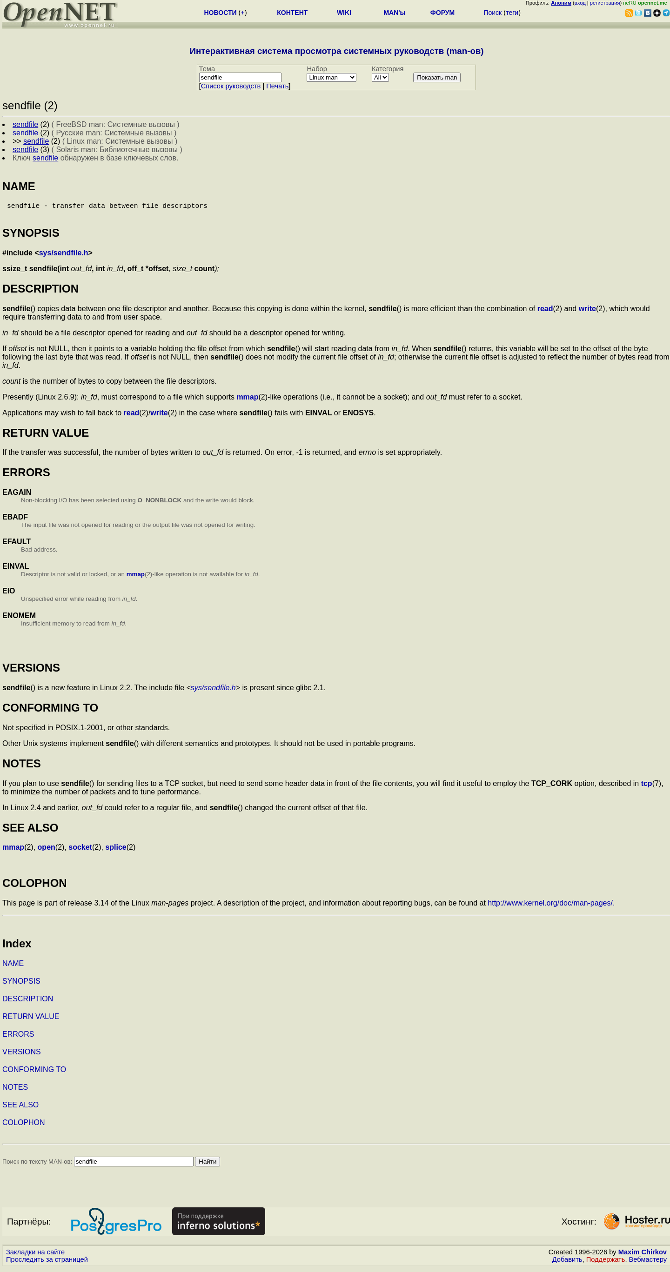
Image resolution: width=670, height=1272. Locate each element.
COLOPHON (23, 1126)
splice (115, 851)
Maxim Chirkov (642, 1255)
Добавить (567, 1263)
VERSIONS (21, 1055)
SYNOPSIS (21, 985)
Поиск (492, 12)
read (545, 312)
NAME (13, 967)
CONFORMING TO (34, 1073)
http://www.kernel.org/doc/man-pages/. (551, 907)
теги (512, 12)
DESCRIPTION (27, 1002)
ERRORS (18, 1038)
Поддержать (605, 1263)
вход (580, 3)
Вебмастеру (648, 1263)
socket (80, 851)
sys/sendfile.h (63, 256)
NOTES (15, 1091)
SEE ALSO (20, 1108)
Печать (277, 86)
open (46, 851)
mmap (247, 401)
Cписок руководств (231, 86)
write (587, 312)
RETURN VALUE (30, 1020)
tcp (646, 787)
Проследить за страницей (47, 1263)
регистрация (605, 3)
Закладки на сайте (35, 1255)
